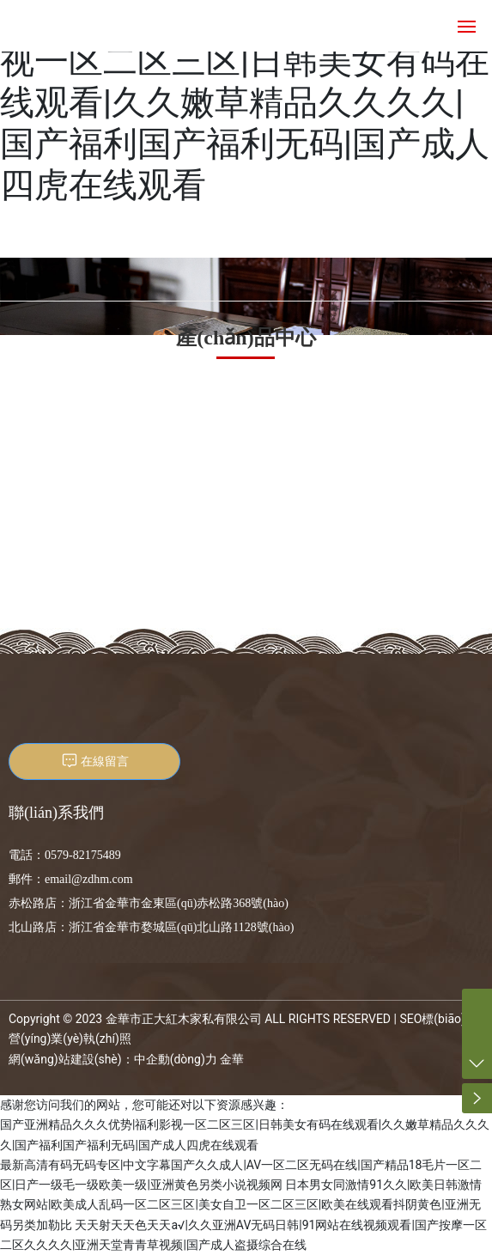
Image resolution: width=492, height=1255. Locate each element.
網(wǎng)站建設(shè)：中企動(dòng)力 (113, 1059)
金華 (232, 1059)
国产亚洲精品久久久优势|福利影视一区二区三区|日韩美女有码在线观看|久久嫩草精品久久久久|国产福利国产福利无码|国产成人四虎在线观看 (244, 102)
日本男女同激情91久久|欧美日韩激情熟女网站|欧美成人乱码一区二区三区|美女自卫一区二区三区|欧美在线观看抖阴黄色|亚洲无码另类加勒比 (241, 1205)
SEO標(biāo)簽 (438, 1019)
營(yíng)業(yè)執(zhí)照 (70, 1038)
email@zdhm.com (89, 879)
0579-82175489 (83, 855)
